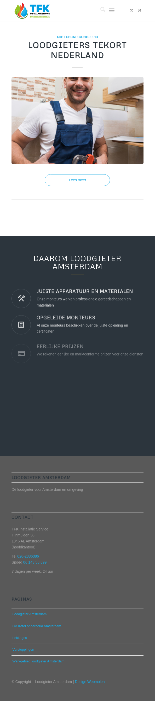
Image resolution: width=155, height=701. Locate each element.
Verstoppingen (23, 649)
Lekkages (19, 638)
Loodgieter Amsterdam (29, 614)
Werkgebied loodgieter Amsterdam (38, 661)
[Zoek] (100, 10)
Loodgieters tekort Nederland (77, 50)
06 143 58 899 (35, 562)
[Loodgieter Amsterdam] (64, 10)
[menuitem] (100, 10)
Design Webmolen (90, 682)
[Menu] (111, 10)
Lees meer (77, 180)
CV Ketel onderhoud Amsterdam (36, 626)
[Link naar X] (132, 10)
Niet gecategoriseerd (77, 37)
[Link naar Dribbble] (139, 10)
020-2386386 (28, 556)
